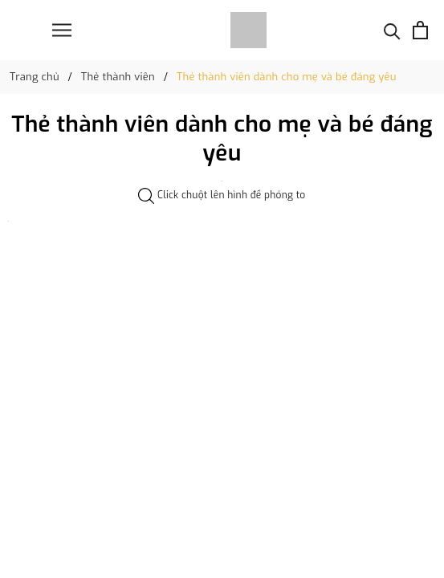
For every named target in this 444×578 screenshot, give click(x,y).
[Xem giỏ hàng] (420, 30)
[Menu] (61, 30)
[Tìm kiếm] (392, 30)
